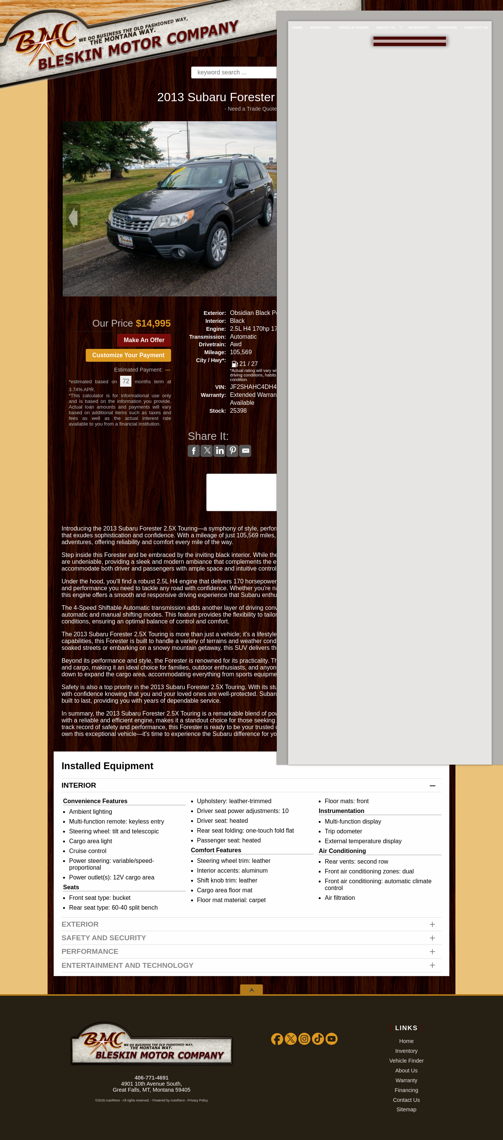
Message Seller (391, 310)
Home (406, 1041)
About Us (406, 1070)
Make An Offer (144, 340)
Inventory (406, 1051)
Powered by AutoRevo (169, 1100)
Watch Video (391, 427)
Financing (406, 1090)
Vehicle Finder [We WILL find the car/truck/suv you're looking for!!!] (351, 6)
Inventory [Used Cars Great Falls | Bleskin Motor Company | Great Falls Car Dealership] (316, 6)
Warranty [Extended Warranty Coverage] (421, 6)
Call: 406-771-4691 (390, 325)
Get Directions (390, 381)
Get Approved (390, 411)
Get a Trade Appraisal (390, 353)
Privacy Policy (198, 1100)
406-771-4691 (152, 1078)
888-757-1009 (391, 35)
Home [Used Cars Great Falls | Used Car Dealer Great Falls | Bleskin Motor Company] (290, 6)
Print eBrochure (391, 396)
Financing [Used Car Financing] (452, 6)
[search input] (239, 72)
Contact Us (406, 1100)
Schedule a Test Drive (391, 367)
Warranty (406, 1080)
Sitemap (407, 1109)
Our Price (113, 323)
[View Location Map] (392, 46)
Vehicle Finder (406, 1061)
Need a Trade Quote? (254, 109)
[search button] (300, 72)
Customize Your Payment (128, 355)
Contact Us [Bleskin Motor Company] (483, 6)
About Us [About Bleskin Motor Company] (385, 6)
